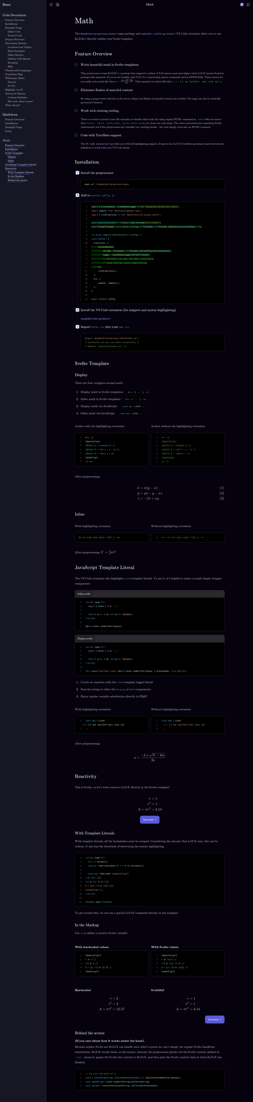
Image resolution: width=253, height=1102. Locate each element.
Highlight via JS (14, 89)
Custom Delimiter (17, 97)
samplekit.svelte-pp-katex (94, 318)
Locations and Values (19, 47)
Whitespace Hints (15, 78)
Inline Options (15, 54)
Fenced (12, 82)
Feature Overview (15, 20)
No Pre (11, 85)
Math (6, 140)
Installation (11, 23)
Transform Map (14, 74)
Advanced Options (15, 93)
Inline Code (14, 31)
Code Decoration (14, 15)
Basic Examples (16, 51)
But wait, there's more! (20, 101)
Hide (10, 66)
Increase (149, 819)
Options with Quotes (19, 58)
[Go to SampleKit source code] (248, 4)
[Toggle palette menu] (58, 4)
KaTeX (79, 39)
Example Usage (13, 27)
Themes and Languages (18, 70)
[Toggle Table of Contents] (51, 4)
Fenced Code (15, 35)
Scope (8, 131)
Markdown (10, 114)
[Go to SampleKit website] (242, 4)
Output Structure (15, 39)
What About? (12, 105)
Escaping (13, 62)
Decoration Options (16, 43)
